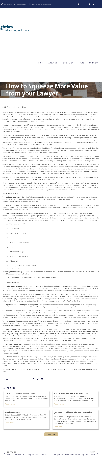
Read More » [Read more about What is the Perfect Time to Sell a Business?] (59, 404)
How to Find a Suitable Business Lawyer (20, 393)
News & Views (68, 63)
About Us (53, 63)
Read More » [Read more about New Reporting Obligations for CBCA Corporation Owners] (59, 427)
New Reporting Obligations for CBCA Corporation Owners (73, 413)
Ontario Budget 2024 (13, 412)
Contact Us (94, 63)
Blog (81, 63)
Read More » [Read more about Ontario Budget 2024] (10, 423)
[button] (78, 4)
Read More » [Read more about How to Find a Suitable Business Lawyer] (10, 404)
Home (41, 63)
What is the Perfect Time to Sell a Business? (71, 393)
